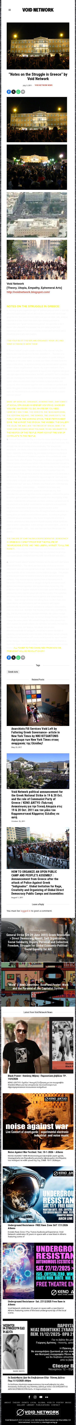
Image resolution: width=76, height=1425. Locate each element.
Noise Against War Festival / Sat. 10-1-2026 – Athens (35, 1152)
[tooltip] (9, 92)
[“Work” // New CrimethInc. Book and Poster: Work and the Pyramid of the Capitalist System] (38, 984)
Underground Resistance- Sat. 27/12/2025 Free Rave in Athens (36, 1303)
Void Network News (43, 85)
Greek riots (13, 671)
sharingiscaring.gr (49, 1422)
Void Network (11, 1420)
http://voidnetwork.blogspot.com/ (28, 292)
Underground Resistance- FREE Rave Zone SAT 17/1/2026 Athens (38, 1227)
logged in (26, 910)
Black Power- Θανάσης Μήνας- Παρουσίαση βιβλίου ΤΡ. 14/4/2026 (37, 1077)
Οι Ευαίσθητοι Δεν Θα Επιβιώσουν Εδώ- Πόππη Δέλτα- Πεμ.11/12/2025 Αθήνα (36, 1379)
